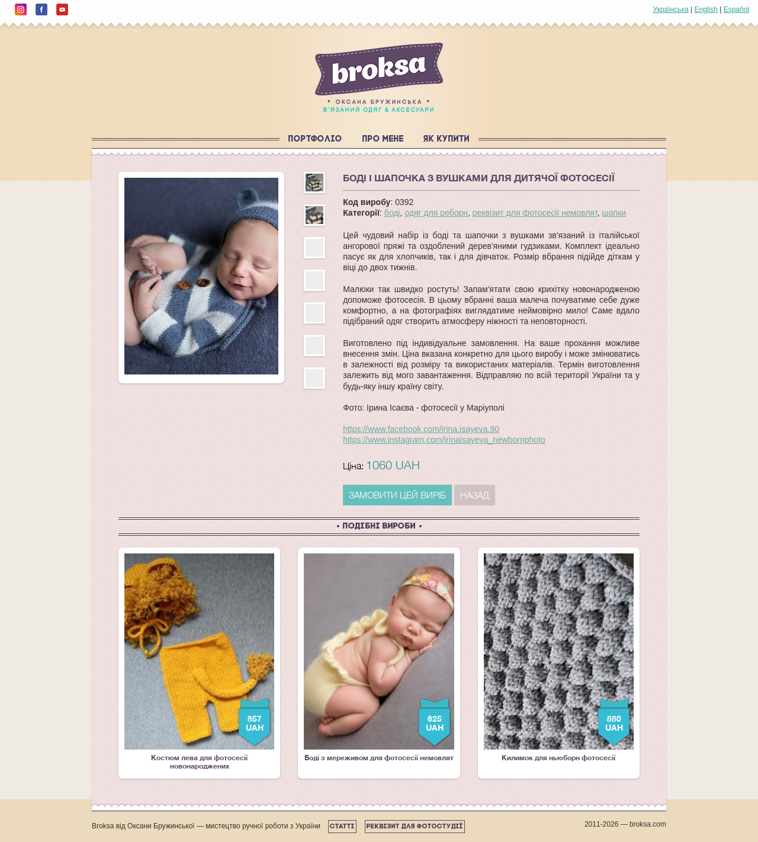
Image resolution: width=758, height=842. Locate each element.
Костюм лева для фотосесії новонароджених (199, 661)
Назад (474, 494)
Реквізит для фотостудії (415, 826)
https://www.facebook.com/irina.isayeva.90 (421, 429)
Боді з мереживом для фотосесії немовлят (379, 657)
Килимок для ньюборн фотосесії (559, 657)
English (705, 9)
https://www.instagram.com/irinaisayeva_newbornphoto (444, 439)
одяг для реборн (436, 212)
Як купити (446, 139)
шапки (614, 212)
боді (392, 212)
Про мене (383, 139)
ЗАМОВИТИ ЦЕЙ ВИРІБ (397, 494)
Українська (671, 9)
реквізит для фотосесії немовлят (535, 212)
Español (736, 9)
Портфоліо (315, 139)
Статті (342, 826)
